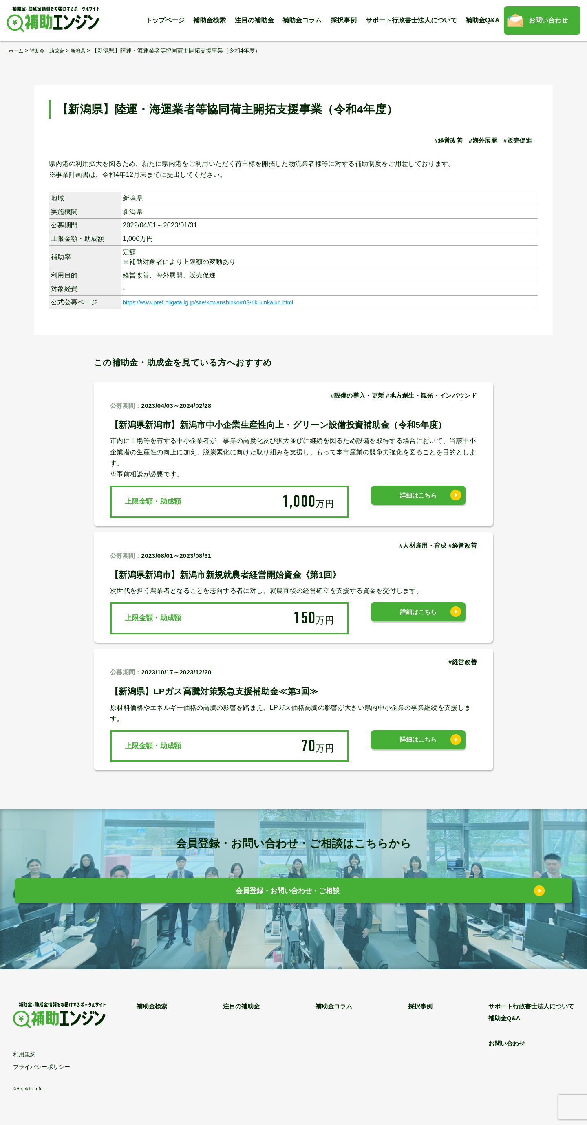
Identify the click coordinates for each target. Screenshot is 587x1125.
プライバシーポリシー (41, 1067)
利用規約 (24, 1054)
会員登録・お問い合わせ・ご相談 (288, 893)
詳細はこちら (418, 501)
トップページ (165, 20)
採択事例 (344, 20)
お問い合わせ (548, 20)
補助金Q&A (483, 20)
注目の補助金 (254, 20)
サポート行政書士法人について (411, 20)
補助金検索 (209, 20)
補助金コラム (302, 20)
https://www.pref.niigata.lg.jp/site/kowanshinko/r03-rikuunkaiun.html (224, 301)
